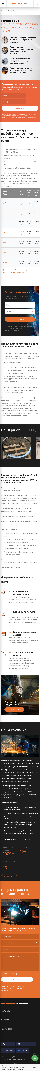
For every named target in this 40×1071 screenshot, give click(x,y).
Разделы (20, 1011)
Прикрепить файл (9, 973)
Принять (35, 1067)
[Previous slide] (31, 430)
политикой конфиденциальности (24, 117)
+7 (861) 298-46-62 (37, 3)
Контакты (20, 1029)
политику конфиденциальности (12, 1069)
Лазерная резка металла (10, 1024)
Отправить (20, 319)
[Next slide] (37, 430)
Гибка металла (8, 10)
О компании (9, 876)
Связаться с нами (14, 709)
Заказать (20, 108)
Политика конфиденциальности (13, 1059)
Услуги (20, 1019)
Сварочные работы (8, 1035)
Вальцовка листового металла (13, 1025)
